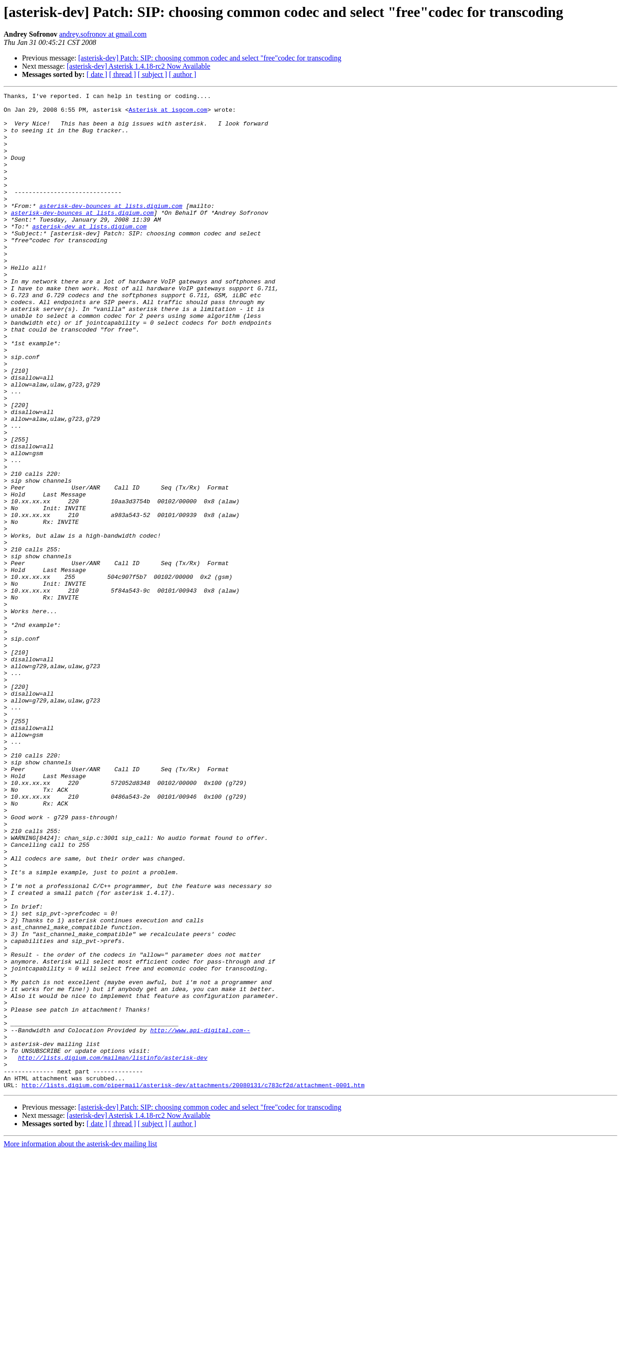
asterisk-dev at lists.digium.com (89, 254)
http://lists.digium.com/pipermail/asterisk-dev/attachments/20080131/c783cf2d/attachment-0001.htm (193, 1284)
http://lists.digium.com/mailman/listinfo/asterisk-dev (112, 1251)
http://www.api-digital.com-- (200, 1218)
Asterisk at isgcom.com (168, 113)
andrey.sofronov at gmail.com (103, 34)
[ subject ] (152, 74)
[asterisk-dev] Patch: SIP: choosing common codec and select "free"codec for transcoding (210, 58)
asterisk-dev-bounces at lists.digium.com (110, 229)
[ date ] (97, 74)
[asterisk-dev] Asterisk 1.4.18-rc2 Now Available (138, 66)
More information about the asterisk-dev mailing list (80, 1343)
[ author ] (182, 74)
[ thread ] (122, 74)
